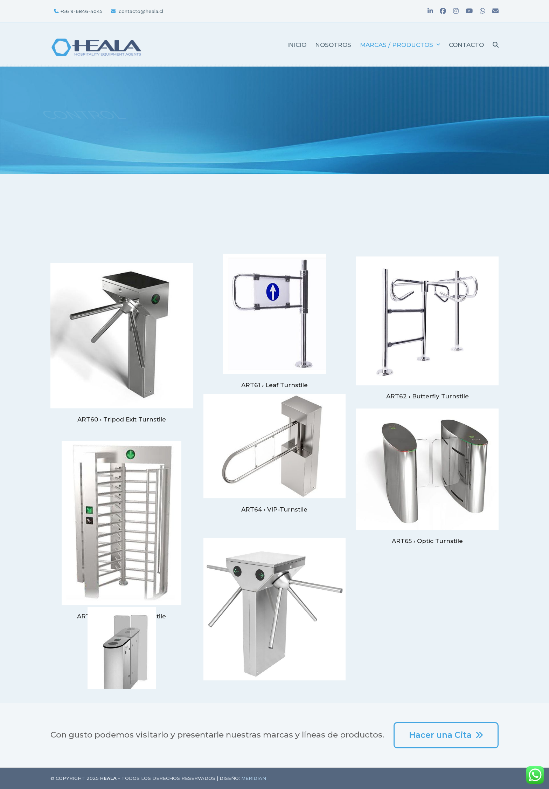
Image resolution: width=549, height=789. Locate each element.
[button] (496, 44)
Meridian (253, 778)
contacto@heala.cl (141, 11)
